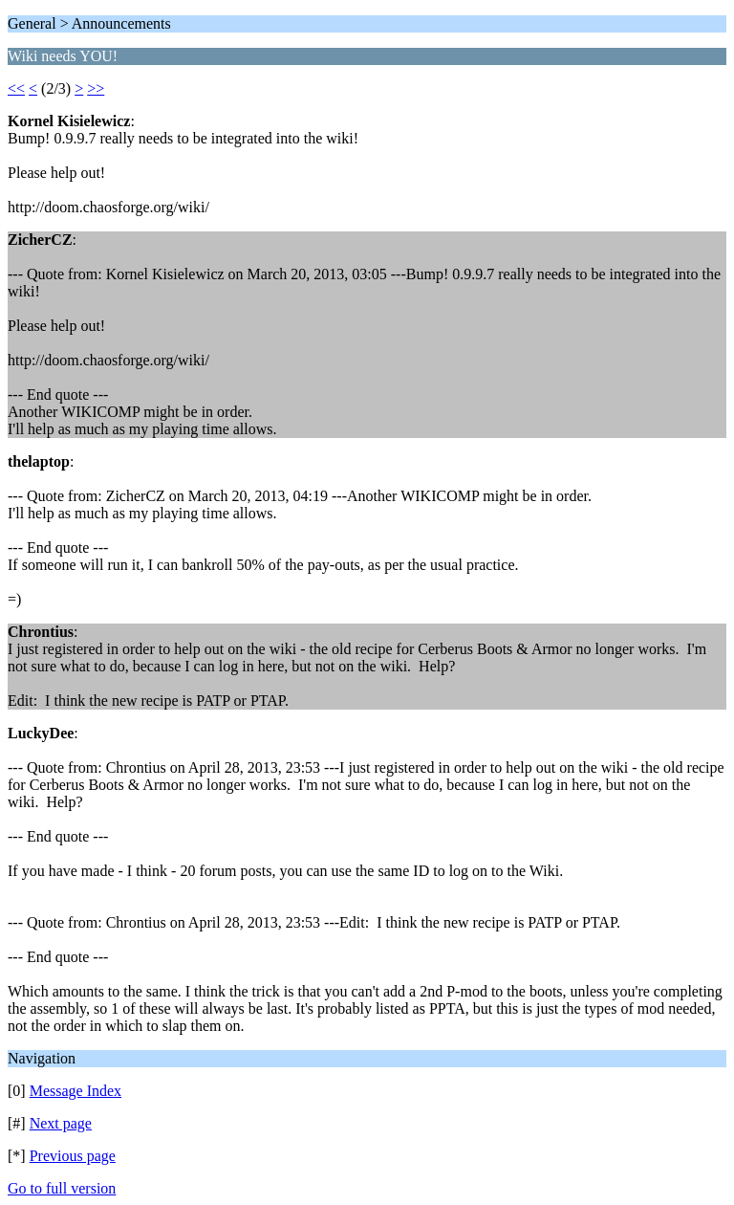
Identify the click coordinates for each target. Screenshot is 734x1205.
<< (16, 88)
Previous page (73, 1156)
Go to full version (62, 1188)
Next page (61, 1123)
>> (95, 88)
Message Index (75, 1091)
